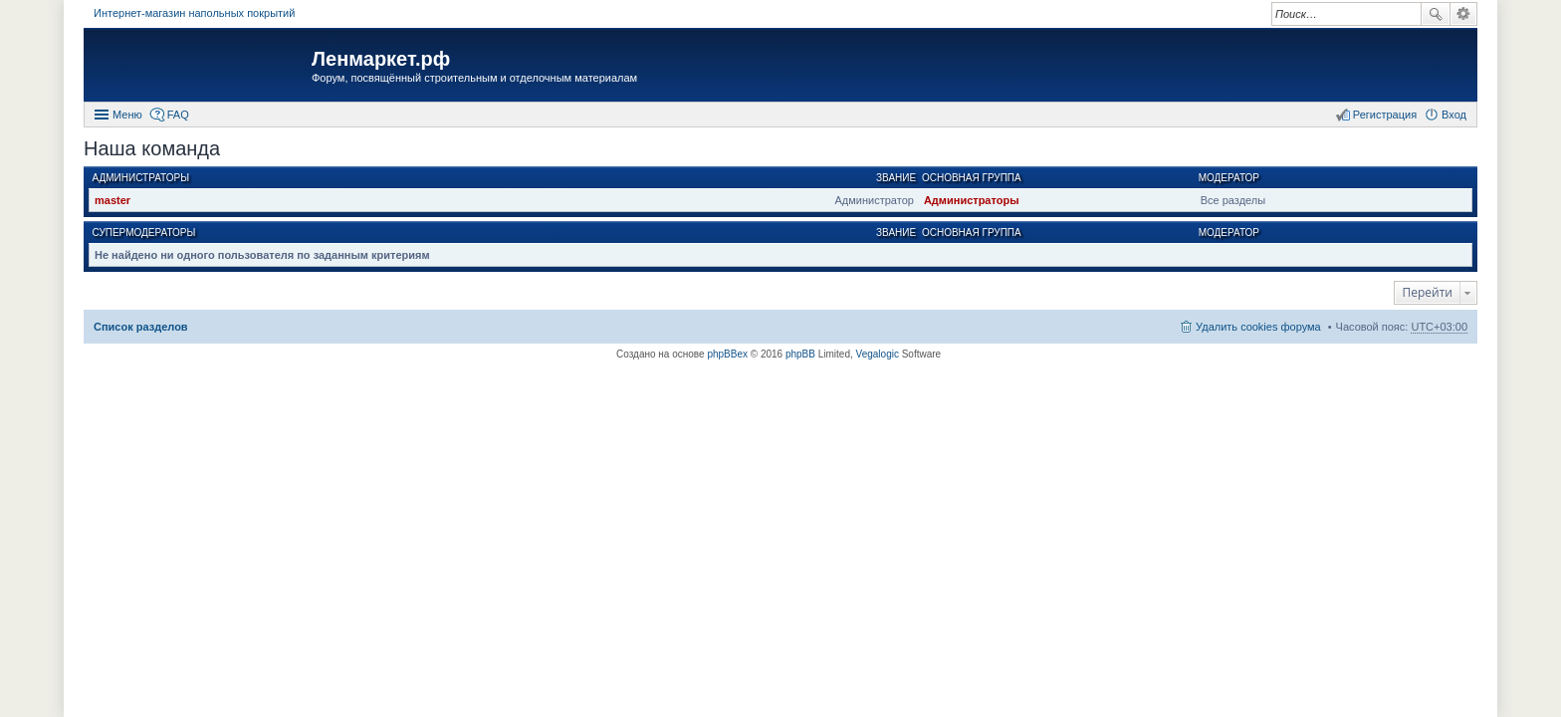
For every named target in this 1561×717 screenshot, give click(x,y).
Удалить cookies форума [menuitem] (1258, 327)
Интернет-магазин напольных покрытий (194, 13)
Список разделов (141, 327)
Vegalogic (877, 354)
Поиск (1435, 14)
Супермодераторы (144, 232)
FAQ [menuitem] (178, 114)
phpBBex (727, 354)
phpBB (800, 354)
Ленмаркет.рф (381, 59)
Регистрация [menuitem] (1385, 114)
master (112, 200)
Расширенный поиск (1463, 14)
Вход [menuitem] (1454, 114)
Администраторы (141, 177)
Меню (127, 114)
